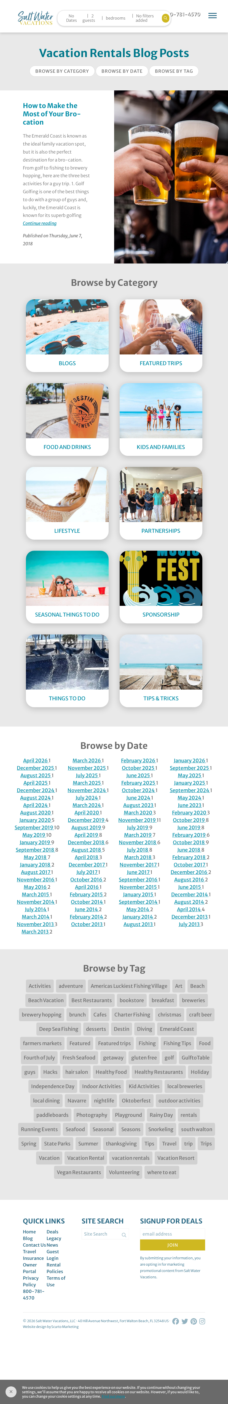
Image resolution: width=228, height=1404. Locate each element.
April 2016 (87, 887)
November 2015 (139, 887)
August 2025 (36, 775)
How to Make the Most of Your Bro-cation (52, 114)
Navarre (77, 1101)
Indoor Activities (101, 1086)
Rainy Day (161, 1115)
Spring (28, 1144)
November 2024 (87, 790)
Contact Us (34, 1245)
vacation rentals (131, 1158)
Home (29, 1231)
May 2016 (35, 887)
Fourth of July (39, 1058)
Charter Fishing (132, 1015)
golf (169, 1058)
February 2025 (138, 783)
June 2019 (189, 827)
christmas (169, 1015)
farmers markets (42, 1043)
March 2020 (138, 812)
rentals (189, 1115)
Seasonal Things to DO (67, 614)
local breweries (184, 1086)
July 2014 (36, 909)
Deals (52, 1231)
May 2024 (190, 798)
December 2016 (189, 872)
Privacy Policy (31, 1281)
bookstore (132, 1000)
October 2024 (138, 790)
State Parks (57, 1144)
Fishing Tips (177, 1043)
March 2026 (87, 760)
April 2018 (87, 857)
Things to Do (67, 698)
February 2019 (189, 835)
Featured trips (114, 1043)
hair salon (76, 1072)
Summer (88, 1144)
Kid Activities (144, 1086)
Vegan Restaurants (79, 1172)
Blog (28, 1238)
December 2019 (86, 820)
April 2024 (36, 805)
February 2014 (87, 917)
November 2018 (138, 842)
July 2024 (87, 798)
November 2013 (36, 924)
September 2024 (190, 790)
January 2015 (138, 894)
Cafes (100, 1015)
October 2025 (138, 768)
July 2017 (87, 872)
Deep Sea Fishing (58, 1029)
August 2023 (138, 805)
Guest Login (53, 1255)
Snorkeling (160, 1129)
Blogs (67, 363)
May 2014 (138, 909)
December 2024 (36, 790)
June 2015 (190, 887)
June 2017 (138, 872)
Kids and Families (161, 447)
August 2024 (36, 798)
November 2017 (138, 865)
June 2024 (138, 798)
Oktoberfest (136, 1101)
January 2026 (190, 760)
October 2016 (86, 879)
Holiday (200, 1072)
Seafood (75, 1129)
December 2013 (189, 917)
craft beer (200, 1015)
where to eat (161, 1172)
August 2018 (86, 850)
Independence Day (52, 1086)
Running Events (39, 1129)
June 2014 (87, 909)
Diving (144, 1029)
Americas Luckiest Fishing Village (129, 986)
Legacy (54, 1238)
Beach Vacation (46, 1000)
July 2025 (87, 775)
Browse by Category (62, 71)
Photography (91, 1115)
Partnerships (160, 531)
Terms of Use (56, 1281)
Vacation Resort (176, 1158)
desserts (96, 1029)
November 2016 (36, 879)
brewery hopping (41, 1015)
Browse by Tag (174, 71)
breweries (193, 1000)
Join (172, 1245)
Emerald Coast (177, 1029)
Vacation (49, 1158)
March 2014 (36, 917)
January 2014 (138, 917)
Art (179, 986)
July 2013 (189, 924)
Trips (206, 1144)
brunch (77, 1015)
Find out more (113, 1396)
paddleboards (52, 1115)
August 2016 (189, 879)
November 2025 (87, 768)
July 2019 (138, 827)
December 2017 (87, 865)
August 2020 (36, 812)
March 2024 (87, 805)
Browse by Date (122, 71)
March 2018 (138, 857)
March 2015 (36, 894)
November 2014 (36, 902)
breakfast (163, 1000)
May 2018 (35, 857)
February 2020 (189, 812)
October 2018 (189, 842)
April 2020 (87, 812)
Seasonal (103, 1129)
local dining (46, 1101)
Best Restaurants (91, 1000)
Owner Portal (30, 1268)
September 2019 (34, 827)
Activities (40, 986)
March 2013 (35, 932)
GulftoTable (196, 1058)
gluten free (144, 1058)
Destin (121, 1029)
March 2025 (87, 783)
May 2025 (190, 775)
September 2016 (138, 879)
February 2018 (189, 857)
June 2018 (189, 850)
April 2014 (189, 909)
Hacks (50, 1072)
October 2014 (87, 902)
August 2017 (36, 872)
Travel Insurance (33, 1255)
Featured (79, 1043)
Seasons (131, 1129)
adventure (71, 986)
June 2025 (138, 775)
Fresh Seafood (79, 1058)
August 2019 (86, 827)
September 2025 (190, 768)
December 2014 (190, 894)
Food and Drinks (67, 447)
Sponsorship (161, 614)
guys (30, 1072)
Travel (169, 1144)
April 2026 (36, 760)
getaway (113, 1058)
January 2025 (190, 783)
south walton (196, 1129)
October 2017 (190, 865)
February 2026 (138, 760)
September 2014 (138, 902)
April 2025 (36, 783)
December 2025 (36, 768)
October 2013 (87, 924)
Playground (128, 1115)
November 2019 (137, 820)
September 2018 (35, 850)
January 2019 (35, 842)
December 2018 (86, 842)
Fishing (147, 1043)
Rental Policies (55, 1268)
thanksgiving (121, 1144)
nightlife (104, 1101)
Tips (149, 1144)
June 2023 (190, 805)
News (52, 1245)
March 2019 (138, 835)
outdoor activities (179, 1101)
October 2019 (189, 820)
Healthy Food (111, 1072)
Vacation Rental (85, 1158)
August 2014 (189, 902)
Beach (197, 986)
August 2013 (139, 924)
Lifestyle (67, 531)
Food (205, 1043)
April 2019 (86, 835)
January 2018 (35, 865)
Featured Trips (161, 363)
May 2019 (34, 835)
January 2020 (35, 820)
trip (188, 1144)
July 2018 (138, 850)
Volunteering (124, 1172)
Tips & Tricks (161, 698)
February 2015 (87, 894)
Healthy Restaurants (159, 1072)
